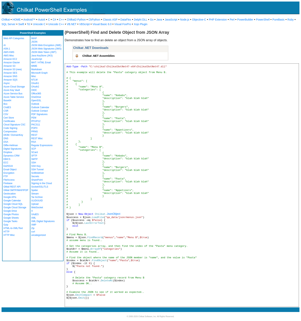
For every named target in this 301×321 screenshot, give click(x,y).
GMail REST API (11, 186)
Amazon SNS (10, 76)
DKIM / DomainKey (13, 135)
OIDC (34, 90)
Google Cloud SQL (13, 204)
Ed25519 (8, 166)
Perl (232, 19)
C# (54, 19)
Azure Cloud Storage (14, 86)
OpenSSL (36, 100)
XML (33, 217)
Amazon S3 (9, 66)
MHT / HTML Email (41, 62)
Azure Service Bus (12, 93)
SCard (34, 152)
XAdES (35, 214)
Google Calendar (12, 200)
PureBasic (278, 19)
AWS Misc (8, 55)
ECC (5, 162)
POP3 (34, 128)
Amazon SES (10, 73)
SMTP (34, 159)
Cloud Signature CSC (14, 124)
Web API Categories (13, 38)
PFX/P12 (36, 121)
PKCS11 (35, 124)
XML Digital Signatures (43, 221)
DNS (5, 138)
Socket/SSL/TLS (39, 186)
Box (5, 104)
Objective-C (199, 19)
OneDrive (36, 97)
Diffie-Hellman (10, 145)
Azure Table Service (13, 97)
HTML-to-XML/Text (13, 228)
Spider (34, 190)
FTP (5, 176)
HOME (16, 19)
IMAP (34, 38)
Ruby (290, 19)
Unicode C (39, 24)
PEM (33, 117)
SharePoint (37, 180)
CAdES (7, 107)
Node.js (184, 19)
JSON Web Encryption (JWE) (46, 45)
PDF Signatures (39, 114)
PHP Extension (218, 19)
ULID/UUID (37, 200)
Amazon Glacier (11, 62)
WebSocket (37, 207)
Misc (33, 76)
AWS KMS (8, 52)
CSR (5, 110)
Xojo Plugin (140, 24)
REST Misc (37, 138)
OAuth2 (35, 86)
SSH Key (36, 166)
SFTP (34, 155)
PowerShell (263, 19)
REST (34, 135)
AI (4, 45)
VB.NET (72, 24)
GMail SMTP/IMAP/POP (15, 190)
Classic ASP (110, 19)
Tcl (28, 24)
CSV (5, 114)
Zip (33, 228)
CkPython (94, 19)
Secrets (35, 176)
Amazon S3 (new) (12, 69)
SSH (33, 162)
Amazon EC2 (10, 59)
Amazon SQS (10, 79)
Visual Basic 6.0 (102, 24)
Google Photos (11, 214)
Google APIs (9, 197)
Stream (35, 193)
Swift (21, 24)
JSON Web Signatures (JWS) (46, 48)
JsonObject (113, 213)
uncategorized (38, 235)
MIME (34, 66)
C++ (61, 19)
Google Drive (10, 211)
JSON (34, 41)
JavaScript (171, 19)
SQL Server (9, 24)
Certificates (9, 121)
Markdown (36, 69)
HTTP (6, 231)
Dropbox (7, 152)
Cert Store (8, 117)
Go (152, 19)
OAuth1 (35, 83)
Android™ (29, 19)
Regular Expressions (42, 145)
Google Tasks (10, 221)
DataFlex (125, 19)
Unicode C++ (56, 24)
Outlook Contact (39, 110)
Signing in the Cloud (41, 183)
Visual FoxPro (122, 24)
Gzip (5, 224)
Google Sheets (11, 217)
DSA (5, 142)
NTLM (34, 79)
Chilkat (6, 19)
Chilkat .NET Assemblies (98, 55)
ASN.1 (6, 48)
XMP (33, 224)
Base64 (7, 100)
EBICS (6, 159)
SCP (33, 148)
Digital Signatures (12, 148)
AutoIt (41, 19)
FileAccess (9, 180)
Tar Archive (37, 197)
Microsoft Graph (39, 73)
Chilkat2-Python (76, 19)
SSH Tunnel (37, 169)
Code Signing (10, 128)
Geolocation (9, 193)
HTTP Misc (9, 235)
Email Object (10, 169)
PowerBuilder (245, 19)
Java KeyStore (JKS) (42, 55)
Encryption (8, 173)
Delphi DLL (140, 19)
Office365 (36, 93)
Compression (10, 131)
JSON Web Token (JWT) (43, 52)
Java (159, 19)
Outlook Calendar (40, 107)
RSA (33, 142)
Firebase (7, 183)
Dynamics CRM (11, 155)
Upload (35, 204)
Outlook (35, 104)
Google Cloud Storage (14, 207)
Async (6, 83)
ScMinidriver (37, 173)
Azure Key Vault (11, 90)
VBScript (84, 24)
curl (33, 231)
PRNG (34, 131)
